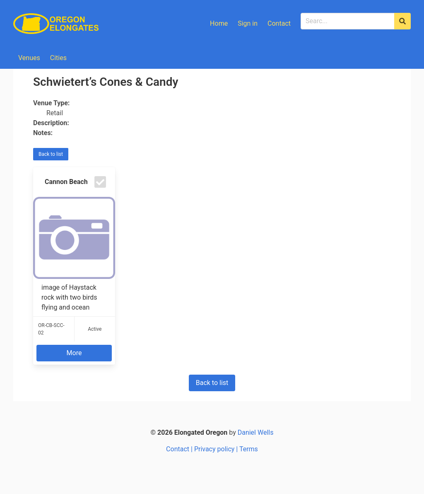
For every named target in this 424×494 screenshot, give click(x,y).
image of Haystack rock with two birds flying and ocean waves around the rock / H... (74, 297)
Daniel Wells (256, 432)
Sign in (248, 23)
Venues (29, 58)
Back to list (51, 154)
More (74, 353)
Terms (248, 449)
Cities (58, 58)
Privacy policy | (216, 449)
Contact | (180, 449)
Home (219, 23)
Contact (279, 23)
